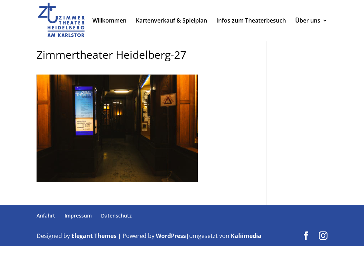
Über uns (307, 21)
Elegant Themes (93, 236)
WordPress (171, 236)
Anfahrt (46, 215)
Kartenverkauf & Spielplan (171, 21)
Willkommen (109, 21)
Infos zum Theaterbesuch (251, 21)
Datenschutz (116, 215)
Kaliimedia (246, 236)
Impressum (78, 215)
